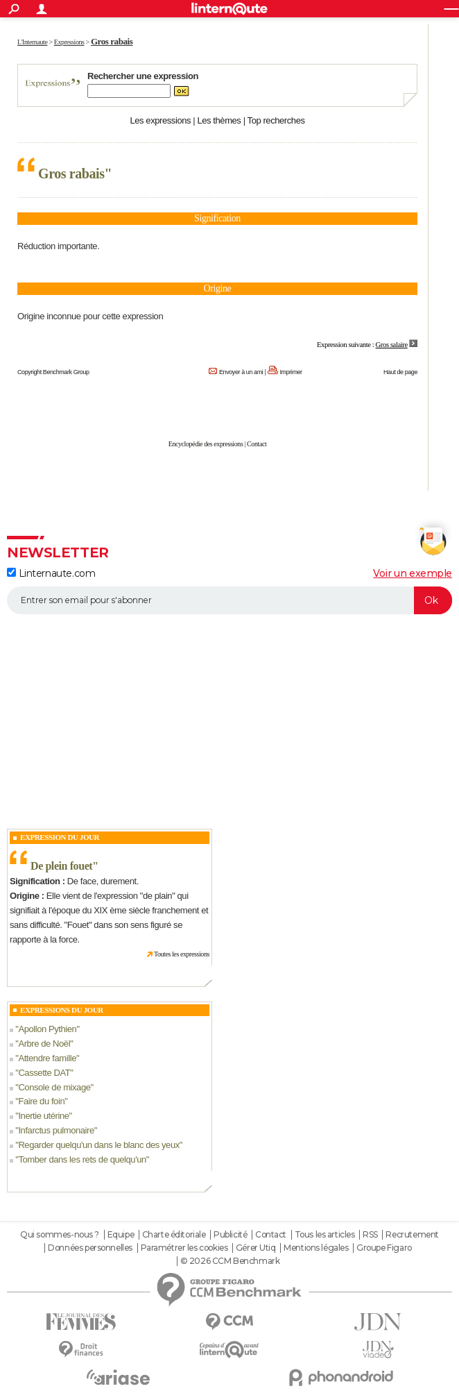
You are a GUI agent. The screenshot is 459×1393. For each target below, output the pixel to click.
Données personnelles (90, 1248)
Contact (256, 444)
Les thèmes (219, 120)
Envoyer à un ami (241, 372)
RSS (370, 1235)
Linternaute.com (51, 573)
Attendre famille (47, 1058)
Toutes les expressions (181, 954)
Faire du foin (41, 1101)
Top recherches (276, 120)
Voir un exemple (412, 573)
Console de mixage (54, 1087)
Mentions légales (316, 1248)
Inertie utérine (43, 1116)
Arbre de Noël (44, 1043)
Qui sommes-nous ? (59, 1235)
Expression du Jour (59, 837)
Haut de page (400, 372)
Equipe (120, 1235)
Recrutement (412, 1235)
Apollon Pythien (47, 1029)
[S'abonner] (229, 600)
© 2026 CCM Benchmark (230, 1261)
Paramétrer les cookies (184, 1248)
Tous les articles (325, 1235)
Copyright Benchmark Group (53, 372)
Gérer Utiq (256, 1248)
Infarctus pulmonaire (56, 1130)
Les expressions (160, 120)
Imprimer (291, 372)
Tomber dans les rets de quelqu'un (82, 1159)
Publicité (230, 1235)
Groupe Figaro (384, 1248)
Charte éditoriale (174, 1235)
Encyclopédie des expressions (205, 444)
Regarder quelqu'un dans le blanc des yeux (98, 1145)
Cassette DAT (44, 1072)
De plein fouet (61, 866)
